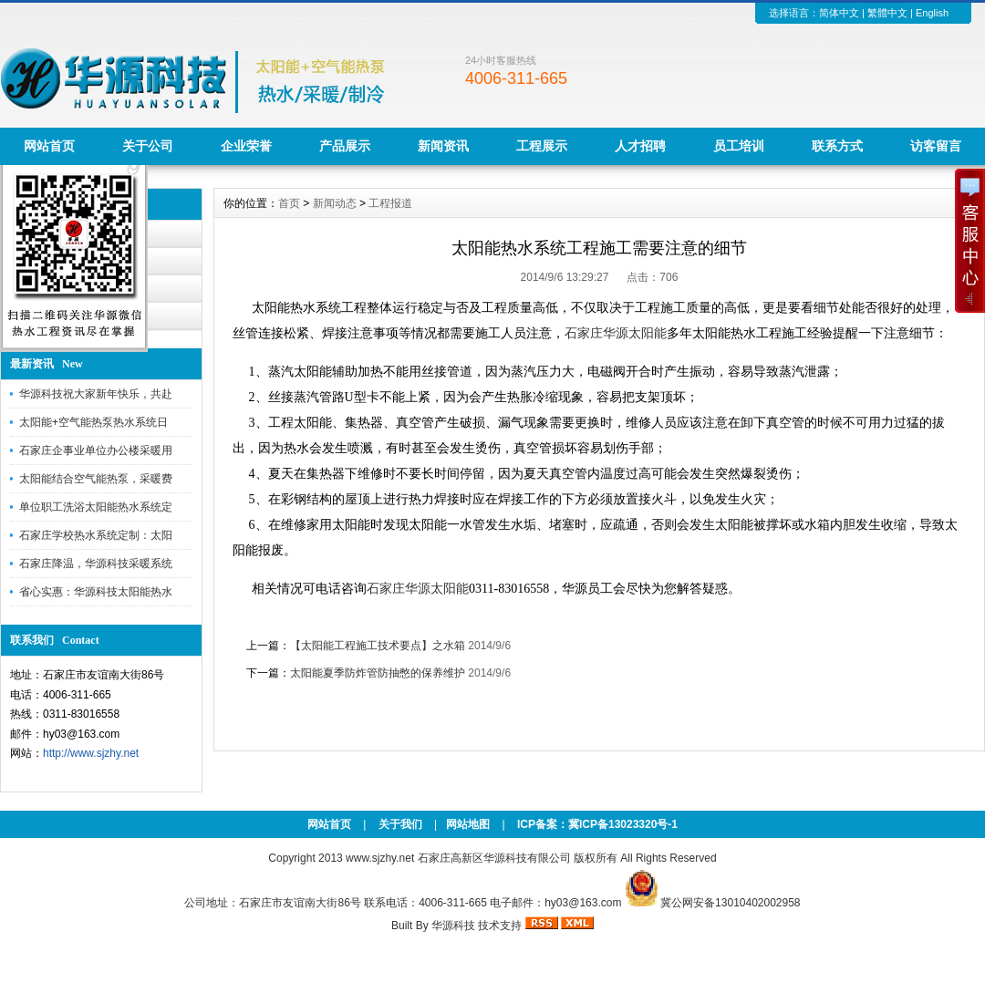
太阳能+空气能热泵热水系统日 (93, 422)
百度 (293, 607)
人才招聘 (640, 146)
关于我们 (400, 824)
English (932, 12)
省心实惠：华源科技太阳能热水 (95, 591)
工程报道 (390, 203)
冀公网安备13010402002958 (730, 902)
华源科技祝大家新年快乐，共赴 (95, 394)
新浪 (388, 607)
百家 (405, 607)
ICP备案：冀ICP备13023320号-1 (596, 824)
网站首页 (49, 146)
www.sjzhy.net (380, 858)
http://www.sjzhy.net (91, 753)
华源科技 (453, 925)
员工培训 (738, 146)
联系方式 (837, 146)
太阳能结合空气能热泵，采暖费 (95, 478)
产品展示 (344, 146)
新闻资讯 (443, 146)
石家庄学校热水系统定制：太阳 (95, 535)
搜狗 (309, 607)
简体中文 (839, 12)
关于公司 (147, 146)
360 (340, 607)
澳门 (276, 607)
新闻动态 (335, 203)
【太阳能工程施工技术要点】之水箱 (377, 645)
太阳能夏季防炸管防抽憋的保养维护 (377, 673)
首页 (289, 203)
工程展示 (541, 146)
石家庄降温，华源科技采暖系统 (95, 563)
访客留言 (935, 146)
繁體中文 (887, 12)
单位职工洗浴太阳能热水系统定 (95, 507)
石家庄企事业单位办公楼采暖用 (95, 450)
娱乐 (470, 607)
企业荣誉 (246, 146)
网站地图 (468, 824)
